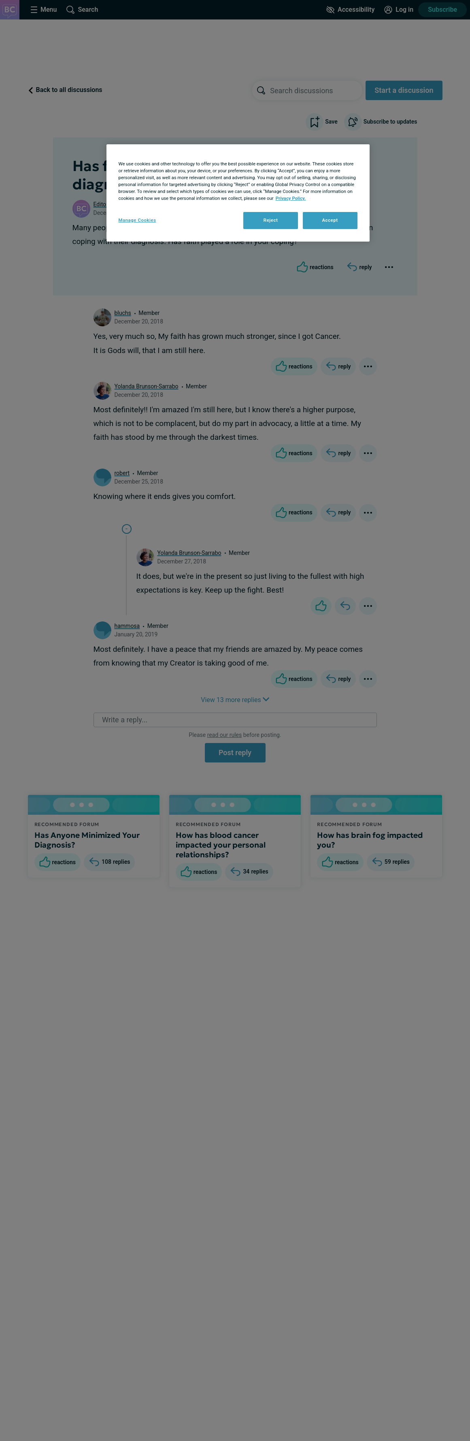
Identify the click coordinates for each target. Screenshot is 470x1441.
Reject (271, 220)
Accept (330, 220)
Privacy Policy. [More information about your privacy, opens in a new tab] (291, 198)
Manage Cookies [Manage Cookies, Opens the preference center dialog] (137, 220)
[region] (238, 193)
